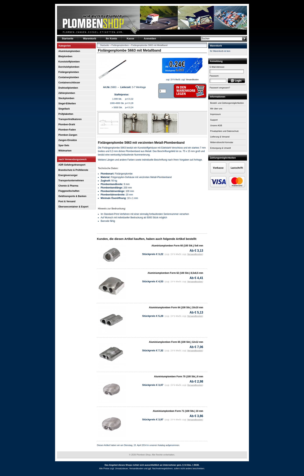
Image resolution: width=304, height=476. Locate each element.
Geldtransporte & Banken (72, 196)
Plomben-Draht (66, 124)
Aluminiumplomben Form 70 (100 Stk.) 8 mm (178, 376)
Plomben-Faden (67, 129)
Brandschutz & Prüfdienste (73, 170)
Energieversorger (68, 175)
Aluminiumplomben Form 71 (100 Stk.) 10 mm (178, 411)
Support (214, 120)
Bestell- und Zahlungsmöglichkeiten (227, 103)
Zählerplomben (66, 93)
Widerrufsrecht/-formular (221, 142)
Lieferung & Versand (220, 137)
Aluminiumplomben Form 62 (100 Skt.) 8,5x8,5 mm (175, 273)
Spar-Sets (63, 145)
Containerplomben (68, 77)
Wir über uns (216, 108)
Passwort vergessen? (220, 87)
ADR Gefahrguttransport (71, 164)
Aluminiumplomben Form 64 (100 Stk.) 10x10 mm (176, 307)
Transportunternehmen (71, 180)
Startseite (104, 45)
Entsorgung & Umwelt (220, 148)
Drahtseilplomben (68, 87)
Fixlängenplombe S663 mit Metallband (149, 45)
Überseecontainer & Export (73, 206)
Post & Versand (66, 201)
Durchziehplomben (68, 67)
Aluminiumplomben (69, 51)
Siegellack (64, 108)
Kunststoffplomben (69, 61)
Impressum (215, 114)
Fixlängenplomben (68, 72)
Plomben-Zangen (67, 135)
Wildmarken (65, 150)
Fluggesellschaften (68, 191)
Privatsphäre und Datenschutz (224, 131)
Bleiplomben (65, 56)
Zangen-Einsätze (67, 140)
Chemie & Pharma (68, 185)
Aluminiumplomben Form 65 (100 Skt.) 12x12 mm (176, 342)
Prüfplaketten (65, 114)
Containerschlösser (69, 82)
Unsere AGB (216, 125)
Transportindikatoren (70, 119)
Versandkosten (192, 80)
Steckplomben (66, 98)
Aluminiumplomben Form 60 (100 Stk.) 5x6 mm (177, 245)
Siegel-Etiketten (67, 103)
